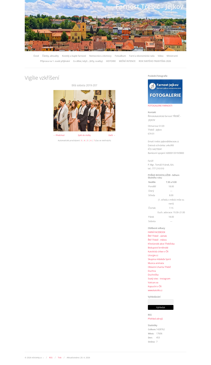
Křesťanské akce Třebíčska (161, 243)
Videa (160, 55)
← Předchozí (59, 135)
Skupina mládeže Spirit (159, 259)
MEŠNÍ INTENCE (127, 61)
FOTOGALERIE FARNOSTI (160, 105)
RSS (50, 357)
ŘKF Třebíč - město (157, 239)
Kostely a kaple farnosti (74, 55)
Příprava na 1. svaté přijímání (55, 61)
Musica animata (156, 263)
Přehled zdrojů (155, 318)
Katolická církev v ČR (158, 251)
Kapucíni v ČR (154, 286)
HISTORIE (111, 61)
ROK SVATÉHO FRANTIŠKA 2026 (155, 61)
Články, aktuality (50, 55)
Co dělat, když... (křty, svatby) (88, 61)
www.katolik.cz (155, 290)
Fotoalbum (120, 55)
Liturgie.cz (153, 255)
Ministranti (172, 55)
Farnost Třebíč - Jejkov (150, 6)
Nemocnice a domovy (100, 55)
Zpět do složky (84, 135)
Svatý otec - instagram (159, 278)
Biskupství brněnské (158, 247)
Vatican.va (153, 282)
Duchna (152, 270)
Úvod (36, 55)
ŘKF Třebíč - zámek (157, 235)
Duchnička (153, 274)
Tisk (59, 357)
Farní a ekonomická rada (141, 55)
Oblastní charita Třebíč (159, 267)
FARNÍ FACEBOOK (156, 232)
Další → (111, 135)
